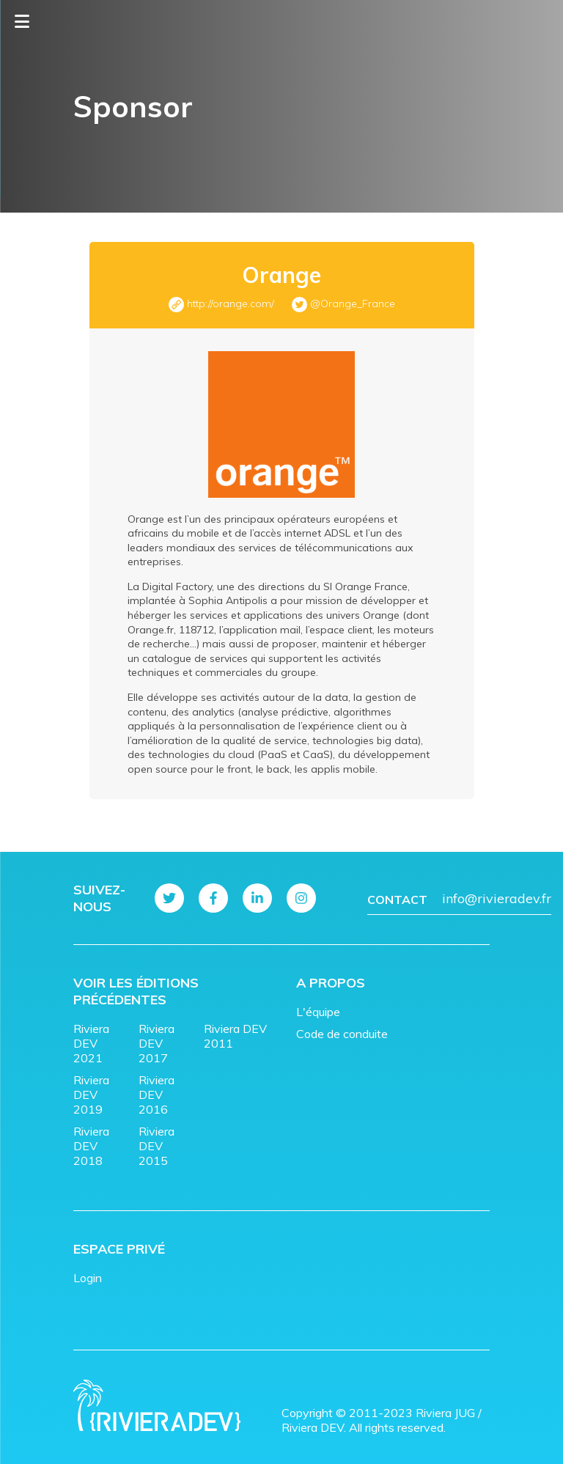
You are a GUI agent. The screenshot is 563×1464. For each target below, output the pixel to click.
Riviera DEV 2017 (156, 1043)
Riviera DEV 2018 (91, 1146)
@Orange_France (352, 303)
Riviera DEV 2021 (91, 1043)
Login (87, 1277)
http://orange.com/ (230, 303)
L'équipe (318, 1011)
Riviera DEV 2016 (156, 1095)
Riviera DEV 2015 (156, 1146)
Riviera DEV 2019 (91, 1095)
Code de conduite (342, 1033)
